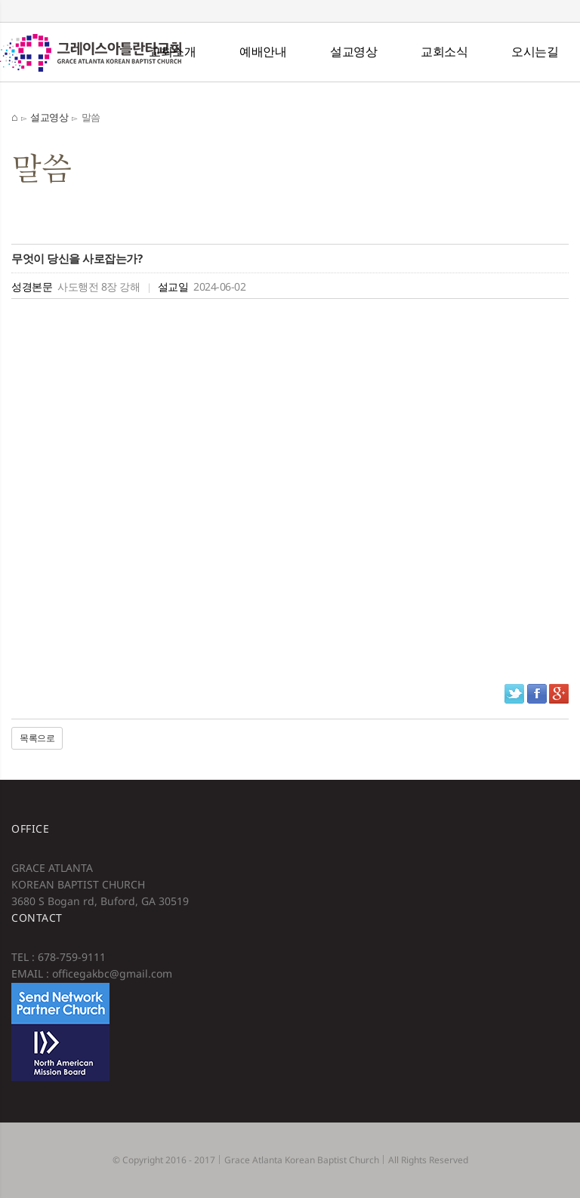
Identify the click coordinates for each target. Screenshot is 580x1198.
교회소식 (444, 51)
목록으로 (37, 737)
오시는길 (534, 51)
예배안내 (262, 51)
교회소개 (172, 51)
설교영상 (353, 51)
